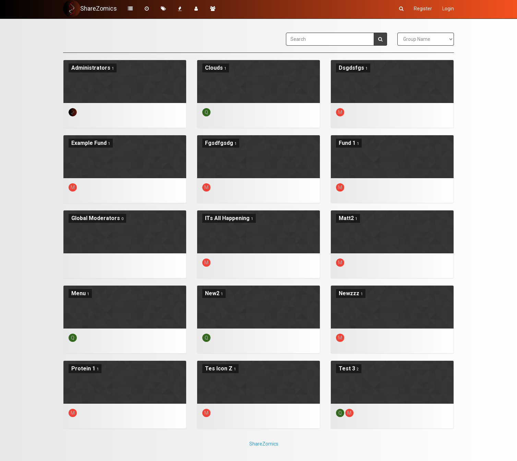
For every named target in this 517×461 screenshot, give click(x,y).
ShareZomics (263, 444)
